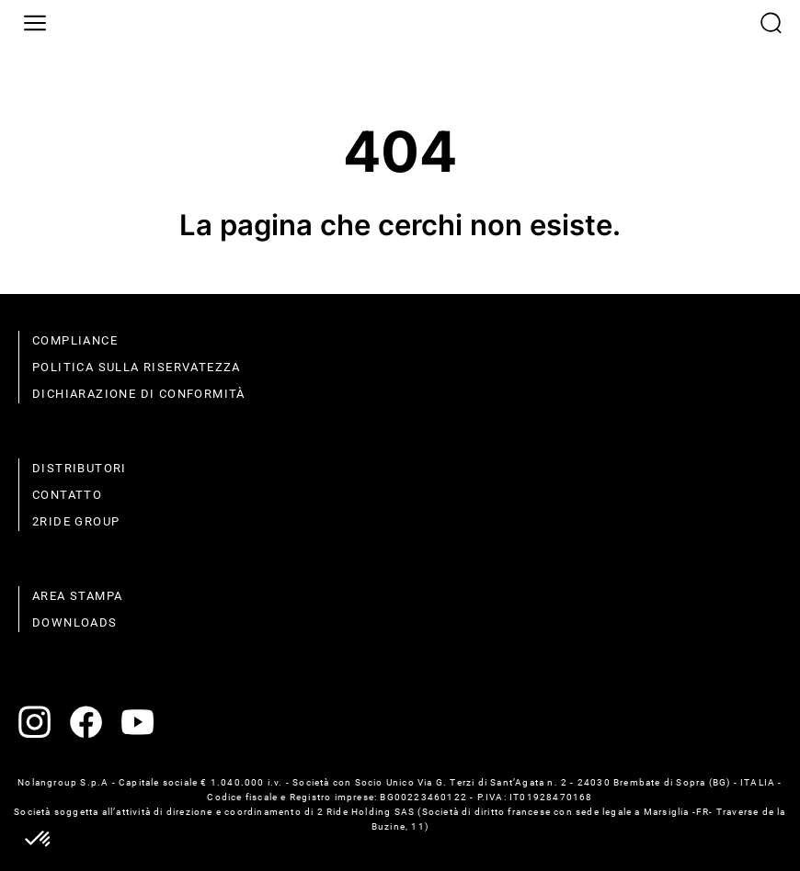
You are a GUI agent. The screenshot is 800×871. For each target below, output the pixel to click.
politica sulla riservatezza (136, 367)
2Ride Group (76, 521)
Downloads (75, 622)
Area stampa (77, 596)
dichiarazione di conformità (139, 394)
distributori (79, 468)
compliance (75, 340)
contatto (67, 495)
